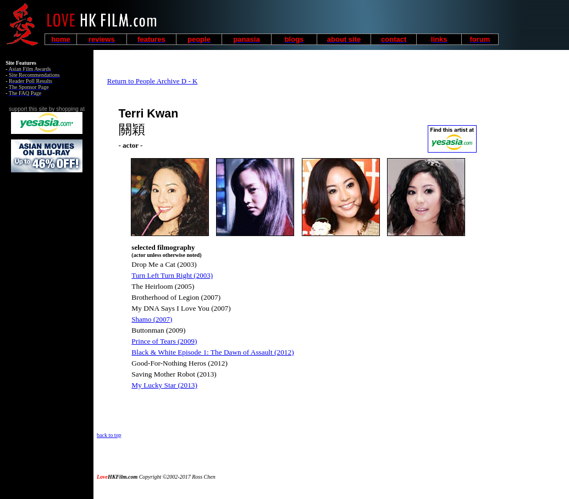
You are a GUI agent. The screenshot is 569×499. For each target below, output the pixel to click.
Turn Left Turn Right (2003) (172, 275)
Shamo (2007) (151, 319)
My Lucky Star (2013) (164, 385)
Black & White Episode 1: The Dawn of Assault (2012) (212, 352)
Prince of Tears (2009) (164, 341)
